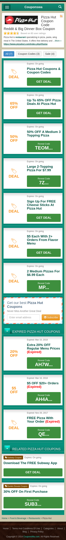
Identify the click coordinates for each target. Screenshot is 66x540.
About (60, 528)
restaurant (20, 37)
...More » (57, 41)
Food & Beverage (18, 518)
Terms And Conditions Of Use (26, 528)
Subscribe (51, 317)
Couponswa (33, 7)
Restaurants (34, 518)
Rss (61, 16)
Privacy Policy (36, 531)
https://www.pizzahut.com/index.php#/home (26, 44)
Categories (48, 528)
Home (4, 518)
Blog (25, 531)
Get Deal (43, 81)
